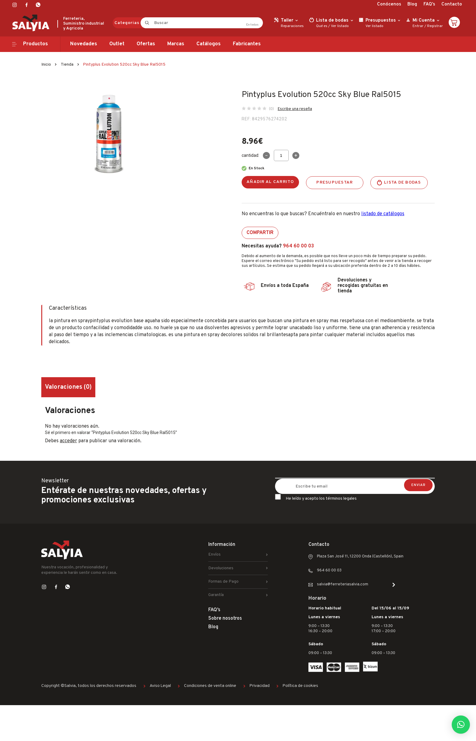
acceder (68, 441)
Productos (35, 44)
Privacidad (260, 685)
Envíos (214, 554)
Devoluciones (220, 568)
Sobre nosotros (225, 618)
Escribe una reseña (295, 109)
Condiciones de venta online (210, 685)
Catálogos (208, 44)
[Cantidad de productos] (281, 155)
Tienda (67, 64)
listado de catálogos (382, 214)
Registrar (435, 26)
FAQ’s (429, 4)
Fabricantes (247, 44)
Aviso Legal (160, 685)
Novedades (83, 44)
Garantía (216, 595)
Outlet (116, 44)
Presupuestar (334, 182)
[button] (461, 724)
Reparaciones (292, 26)
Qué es (321, 26)
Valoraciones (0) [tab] (68, 387)
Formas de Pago (223, 581)
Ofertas (146, 44)
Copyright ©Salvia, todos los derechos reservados (88, 685)
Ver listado (340, 26)
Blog (412, 4)
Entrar (418, 26)
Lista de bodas (402, 182)
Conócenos (389, 4)
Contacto (451, 4)
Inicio (46, 64)
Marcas (175, 44)
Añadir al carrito (270, 181)
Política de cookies (300, 685)
